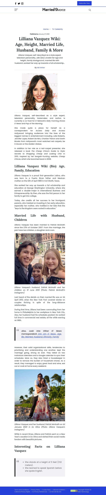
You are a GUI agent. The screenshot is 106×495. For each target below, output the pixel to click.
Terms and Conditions (22, 490)
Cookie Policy (46, 490)
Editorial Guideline (59, 490)
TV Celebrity (57, 29)
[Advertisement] (32, 17)
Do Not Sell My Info (55, 492)
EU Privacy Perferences (39, 492)
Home (46, 29)
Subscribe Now (84, 3)
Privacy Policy (35, 490)
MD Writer (41, 68)
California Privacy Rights (22, 492)
